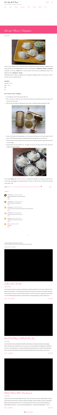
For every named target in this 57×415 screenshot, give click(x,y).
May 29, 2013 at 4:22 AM (17, 212)
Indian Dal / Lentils (13, 283)
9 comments (10, 407)
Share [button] (50, 186)
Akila (8, 223)
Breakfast (9, 186)
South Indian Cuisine (35, 186)
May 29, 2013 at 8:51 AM (17, 218)
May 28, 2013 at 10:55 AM (18, 194)
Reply (9, 199)
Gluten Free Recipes (16, 186)
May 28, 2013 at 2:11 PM (18, 201)
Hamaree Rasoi (10, 194)
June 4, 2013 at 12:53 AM (14, 223)
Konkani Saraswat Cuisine (25, 186)
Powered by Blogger (28, 412)
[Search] (47, 2)
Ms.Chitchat (10, 212)
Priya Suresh (10, 218)
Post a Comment (11, 298)
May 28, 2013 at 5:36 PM (17, 207)
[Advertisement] (28, 17)
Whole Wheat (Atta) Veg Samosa (18, 392)
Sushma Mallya (10, 207)
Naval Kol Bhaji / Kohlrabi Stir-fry (19, 338)
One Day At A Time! (11, 2)
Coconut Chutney (21, 178)
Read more (50, 298)
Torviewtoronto (10, 201)
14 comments (10, 353)
